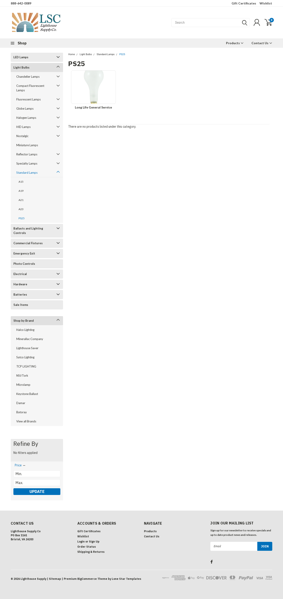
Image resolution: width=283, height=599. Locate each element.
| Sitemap (54, 578)
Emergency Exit (24, 253)
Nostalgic (22, 136)
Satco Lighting (25, 357)
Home (71, 54)
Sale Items (20, 305)
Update (37, 491)
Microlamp (23, 384)
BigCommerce (87, 578)
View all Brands (26, 421)
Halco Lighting (25, 330)
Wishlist (266, 3)
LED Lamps (20, 57)
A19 (21, 190)
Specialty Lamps (26, 163)
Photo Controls (24, 263)
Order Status (86, 546)
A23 (21, 209)
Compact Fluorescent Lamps (30, 88)
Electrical (20, 274)
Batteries (20, 294)
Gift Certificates (244, 3)
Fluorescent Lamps (28, 99)
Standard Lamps (27, 172)
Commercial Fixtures (28, 243)
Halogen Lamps (26, 117)
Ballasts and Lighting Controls (28, 231)
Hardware (20, 284)
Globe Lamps (25, 108)
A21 (21, 200)
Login (81, 541)
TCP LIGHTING (26, 366)
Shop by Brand (23, 320)
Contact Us (261, 43)
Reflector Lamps (26, 154)
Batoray (21, 412)
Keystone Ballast (27, 394)
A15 (21, 181)
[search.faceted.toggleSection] (20, 465)
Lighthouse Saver (27, 348)
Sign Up (94, 541)
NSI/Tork (22, 375)
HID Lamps (23, 127)
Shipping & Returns (91, 551)
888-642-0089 (21, 3)
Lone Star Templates (126, 578)
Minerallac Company (29, 339)
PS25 (22, 218)
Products (235, 43)
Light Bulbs (21, 67)
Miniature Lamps (27, 145)
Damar (20, 403)
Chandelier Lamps (28, 76)
